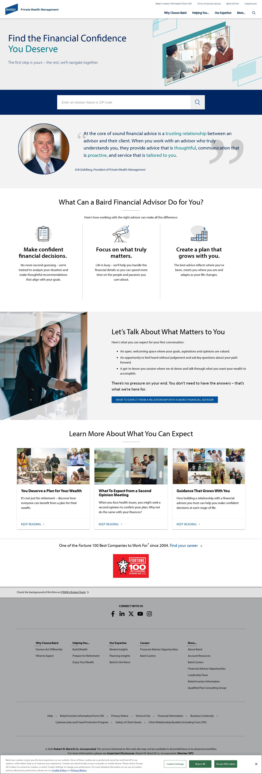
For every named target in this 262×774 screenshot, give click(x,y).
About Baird (195, 649)
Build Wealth (80, 649)
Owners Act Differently (49, 649)
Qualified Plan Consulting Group (207, 688)
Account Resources (199, 655)
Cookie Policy (59, 770)
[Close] (256, 764)
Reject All (200, 763)
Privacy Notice (119, 716)
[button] (254, 13)
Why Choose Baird (175, 13)
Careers (145, 643)
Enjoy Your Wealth (83, 662)
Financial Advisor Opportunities (159, 649)
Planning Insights (119, 655)
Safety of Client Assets (128, 722)
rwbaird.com (250, 3)
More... (241, 13)
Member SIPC (185, 753)
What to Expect (45, 655)
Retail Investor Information (204, 681)
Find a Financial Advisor (209, 3)
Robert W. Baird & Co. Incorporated (75, 749)
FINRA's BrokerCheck (75, 592)
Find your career (186, 545)
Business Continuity (202, 716)
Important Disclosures (120, 753)
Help (50, 716)
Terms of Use (143, 716)
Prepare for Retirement (86, 655)
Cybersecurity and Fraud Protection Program (82, 722)
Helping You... (200, 13)
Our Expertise (223, 13)
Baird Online (232, 3)
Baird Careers (148, 655)
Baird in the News (119, 662)
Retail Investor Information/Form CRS (174, 3)
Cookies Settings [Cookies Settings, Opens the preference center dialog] (175, 763)
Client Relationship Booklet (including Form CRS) (178, 722)
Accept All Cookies (225, 763)
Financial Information (170, 716)
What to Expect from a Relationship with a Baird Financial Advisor (165, 399)
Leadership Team (198, 675)
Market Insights (118, 649)
